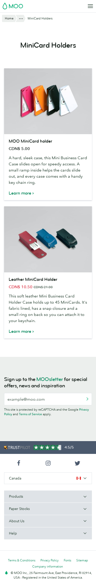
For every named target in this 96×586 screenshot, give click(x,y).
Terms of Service (30, 414)
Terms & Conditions (21, 560)
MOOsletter (49, 379)
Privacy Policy (49, 560)
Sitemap (82, 560)
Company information (47, 566)
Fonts (67, 560)
